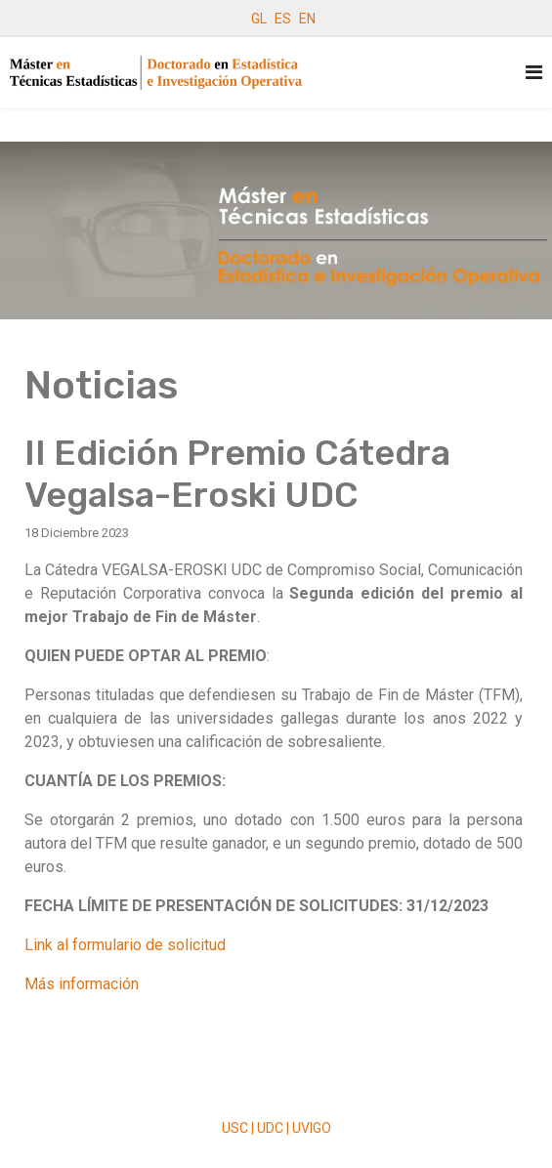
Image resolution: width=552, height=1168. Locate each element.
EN (307, 18)
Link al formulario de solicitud (125, 945)
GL (259, 18)
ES (283, 18)
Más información (81, 984)
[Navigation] (534, 72)
